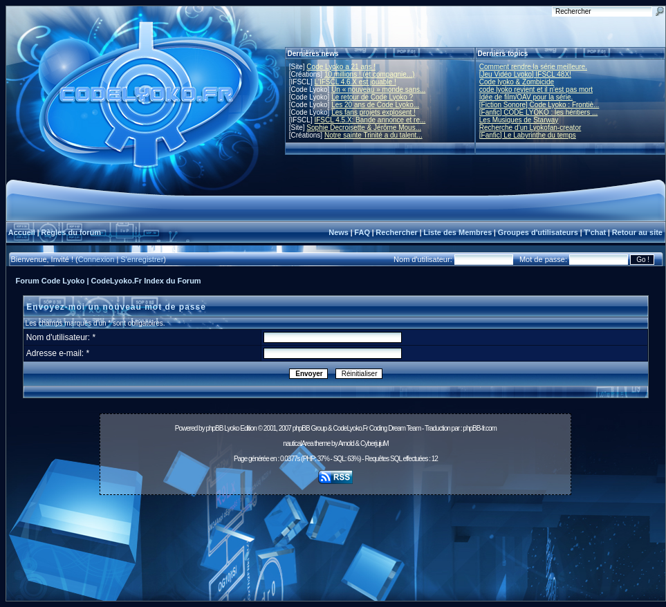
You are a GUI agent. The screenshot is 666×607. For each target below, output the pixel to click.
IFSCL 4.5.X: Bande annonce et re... (369, 120)
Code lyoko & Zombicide (516, 82)
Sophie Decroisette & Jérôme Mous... (363, 127)
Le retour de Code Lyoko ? (372, 97)
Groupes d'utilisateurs (538, 232)
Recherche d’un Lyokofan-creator (530, 127)
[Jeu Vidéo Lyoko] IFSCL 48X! (525, 74)
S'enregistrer (141, 259)
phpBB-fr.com (480, 428)
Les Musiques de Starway (519, 120)
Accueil (21, 232)
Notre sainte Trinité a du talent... (373, 135)
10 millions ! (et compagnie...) (369, 74)
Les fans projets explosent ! (373, 112)
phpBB (214, 428)
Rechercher (397, 232)
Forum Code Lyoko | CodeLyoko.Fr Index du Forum (108, 281)
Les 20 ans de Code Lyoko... (375, 105)
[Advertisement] (335, 551)
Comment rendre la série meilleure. (533, 67)
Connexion (96, 259)
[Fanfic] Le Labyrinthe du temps (527, 135)
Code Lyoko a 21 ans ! (341, 67)
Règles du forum (71, 232)
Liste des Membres (457, 232)
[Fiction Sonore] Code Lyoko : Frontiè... (539, 105)
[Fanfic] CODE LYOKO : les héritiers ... (538, 112)
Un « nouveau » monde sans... (378, 89)
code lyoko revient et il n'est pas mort (536, 89)
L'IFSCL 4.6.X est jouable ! (355, 82)
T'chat (595, 232)
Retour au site (637, 232)
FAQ (362, 232)
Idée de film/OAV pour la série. (526, 97)
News (339, 232)
